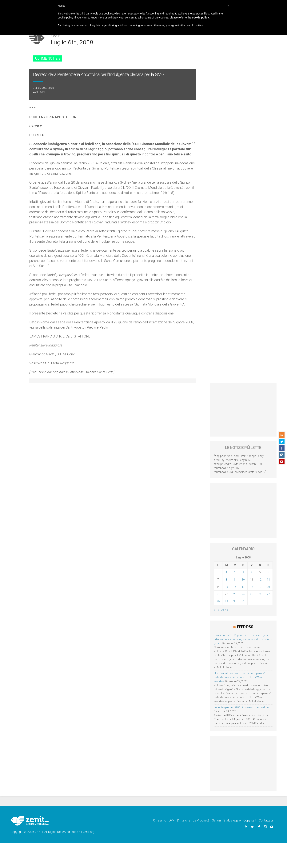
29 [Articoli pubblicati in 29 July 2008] (226, 601)
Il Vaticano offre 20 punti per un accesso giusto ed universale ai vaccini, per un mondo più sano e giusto (243, 639)
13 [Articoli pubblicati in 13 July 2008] (268, 579)
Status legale (232, 820)
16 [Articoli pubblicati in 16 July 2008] (234, 586)
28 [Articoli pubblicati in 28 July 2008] (218, 601)
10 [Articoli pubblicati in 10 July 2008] (243, 579)
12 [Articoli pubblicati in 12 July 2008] (259, 579)
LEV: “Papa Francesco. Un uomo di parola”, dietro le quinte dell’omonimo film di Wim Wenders (239, 677)
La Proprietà (201, 820)
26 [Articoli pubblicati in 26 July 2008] (259, 594)
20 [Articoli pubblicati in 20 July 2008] (268, 586)
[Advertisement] (243, 410)
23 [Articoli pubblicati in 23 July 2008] (234, 594)
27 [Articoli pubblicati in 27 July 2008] (268, 594)
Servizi (216, 820)
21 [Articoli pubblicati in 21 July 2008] (218, 594)
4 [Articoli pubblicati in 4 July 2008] (251, 572)
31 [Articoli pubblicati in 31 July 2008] (243, 601)
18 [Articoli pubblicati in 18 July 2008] (251, 586)
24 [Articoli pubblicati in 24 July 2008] (243, 594)
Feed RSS (245, 627)
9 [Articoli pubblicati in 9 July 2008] (235, 579)
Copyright (249, 820)
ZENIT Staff (40, 91)
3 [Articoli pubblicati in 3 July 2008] (243, 572)
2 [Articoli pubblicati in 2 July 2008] (235, 572)
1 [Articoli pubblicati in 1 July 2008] (226, 572)
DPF (171, 820)
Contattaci (266, 820)
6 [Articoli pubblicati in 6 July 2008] (268, 572)
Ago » (224, 609)
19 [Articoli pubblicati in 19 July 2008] (259, 586)
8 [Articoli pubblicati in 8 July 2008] (226, 579)
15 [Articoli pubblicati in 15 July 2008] (226, 586)
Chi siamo (159, 820)
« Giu (217, 609)
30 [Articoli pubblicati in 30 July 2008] (234, 601)
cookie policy (200, 17)
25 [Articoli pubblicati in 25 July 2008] (251, 594)
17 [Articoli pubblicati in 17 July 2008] (243, 586)
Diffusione (183, 820)
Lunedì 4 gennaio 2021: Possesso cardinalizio (241, 707)
